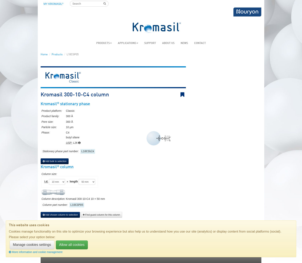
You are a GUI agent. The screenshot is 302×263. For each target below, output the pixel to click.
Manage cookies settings (32, 245)
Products (104, 43)
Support (150, 43)
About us (168, 43)
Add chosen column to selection (60, 214)
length (74, 181)
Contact (200, 43)
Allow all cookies (72, 245)
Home (44, 54)
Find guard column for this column (101, 214)
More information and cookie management (35, 252)
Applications (128, 43)
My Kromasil (53, 3)
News (184, 43)
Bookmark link (183, 95)
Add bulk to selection (54, 161)
